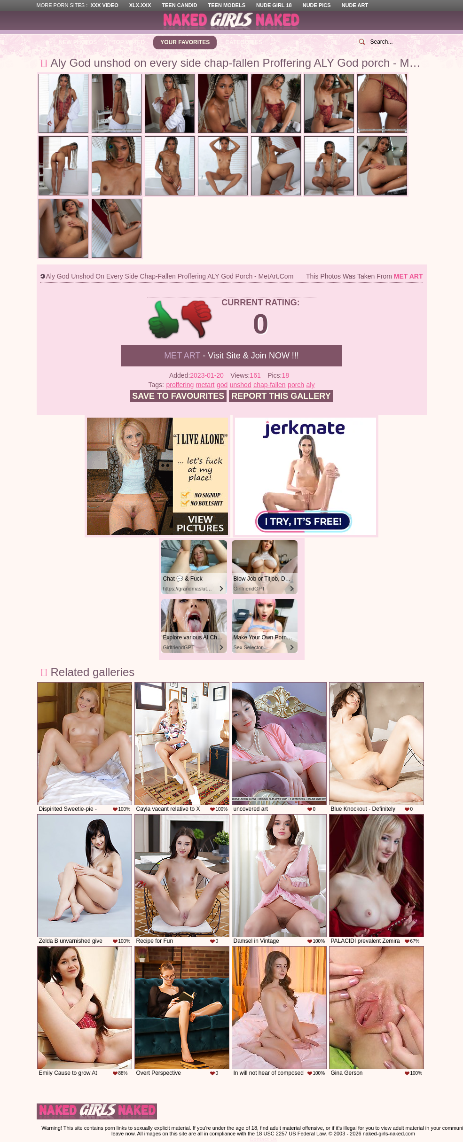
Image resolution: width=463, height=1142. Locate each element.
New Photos (78, 42)
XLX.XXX (140, 5)
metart (205, 384)
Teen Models (226, 5)
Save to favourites (178, 396)
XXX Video (104, 5)
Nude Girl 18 (274, 5)
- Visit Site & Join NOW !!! (231, 355)
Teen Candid (179, 5)
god (222, 384)
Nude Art (355, 5)
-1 (197, 320)
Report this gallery (280, 396)
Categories (243, 42)
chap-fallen (269, 384)
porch (296, 384)
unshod (240, 384)
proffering (180, 384)
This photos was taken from (364, 276)
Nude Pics (317, 5)
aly (310, 384)
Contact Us (263, 1139)
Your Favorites (185, 42)
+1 (163, 320)
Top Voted (128, 42)
